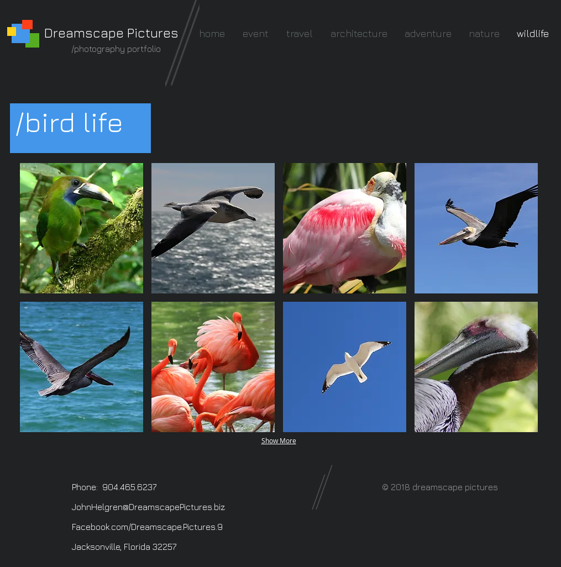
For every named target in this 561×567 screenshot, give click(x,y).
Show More (278, 440)
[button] (81, 228)
